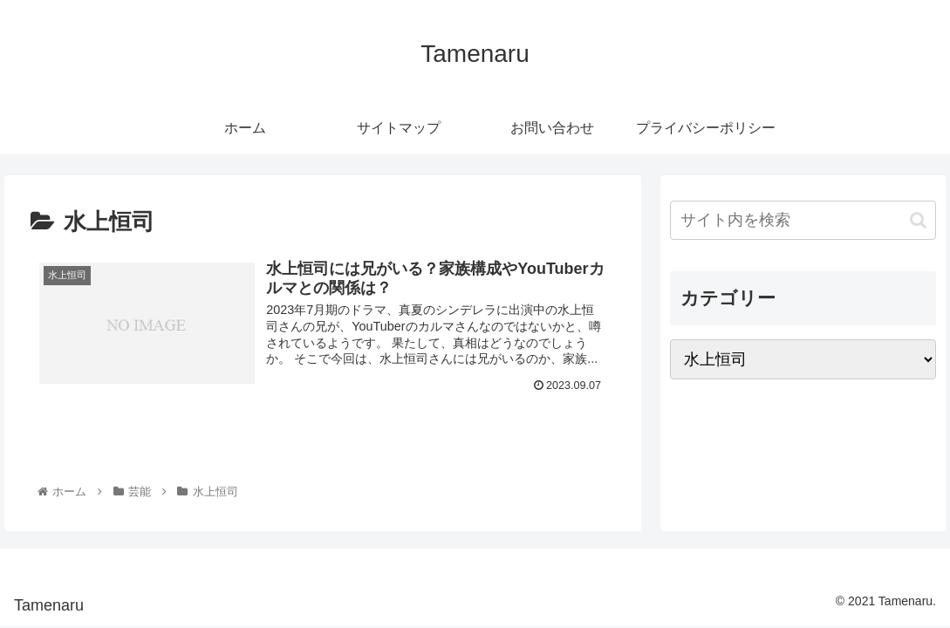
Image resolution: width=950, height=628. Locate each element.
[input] (803, 220)
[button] (918, 220)
